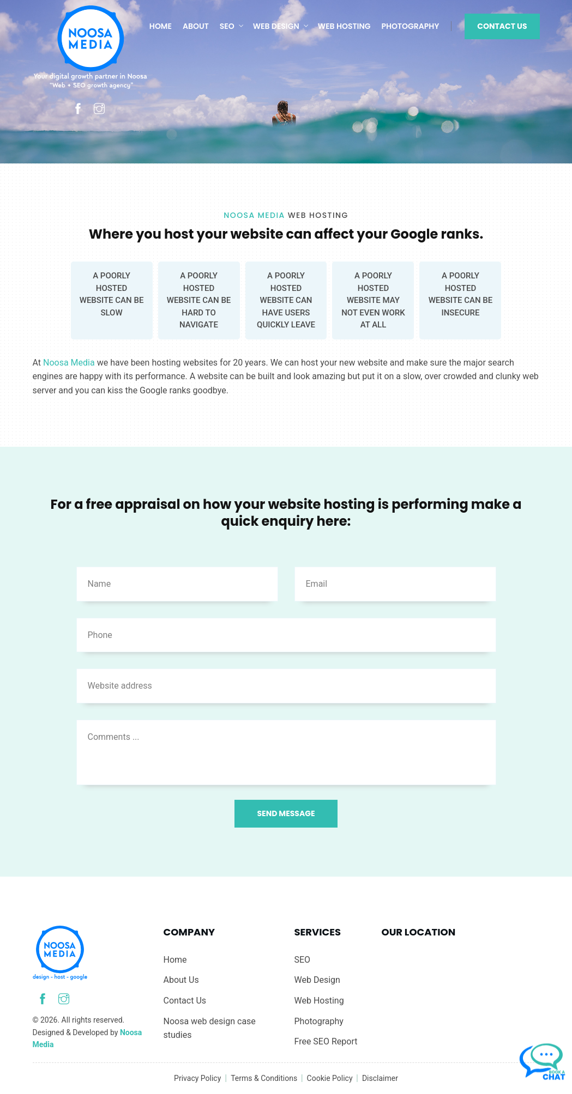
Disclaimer (380, 1078)
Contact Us (502, 26)
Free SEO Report (326, 1041)
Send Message (286, 813)
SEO (227, 26)
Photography (410, 26)
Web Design (276, 26)
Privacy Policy (197, 1078)
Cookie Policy (330, 1078)
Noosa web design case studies (210, 1028)
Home (160, 26)
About (196, 26)
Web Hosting (344, 26)
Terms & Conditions (265, 1078)
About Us (181, 980)
